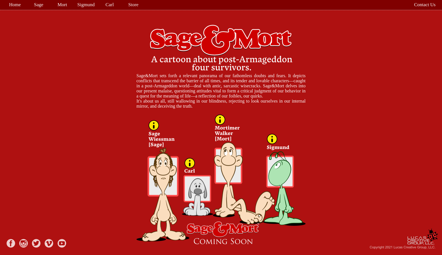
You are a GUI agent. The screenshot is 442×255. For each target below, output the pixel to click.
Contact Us (424, 4)
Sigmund (85, 4)
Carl (109, 4)
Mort (62, 4)
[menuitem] (15, 5)
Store (133, 4)
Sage (38, 4)
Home (15, 4)
